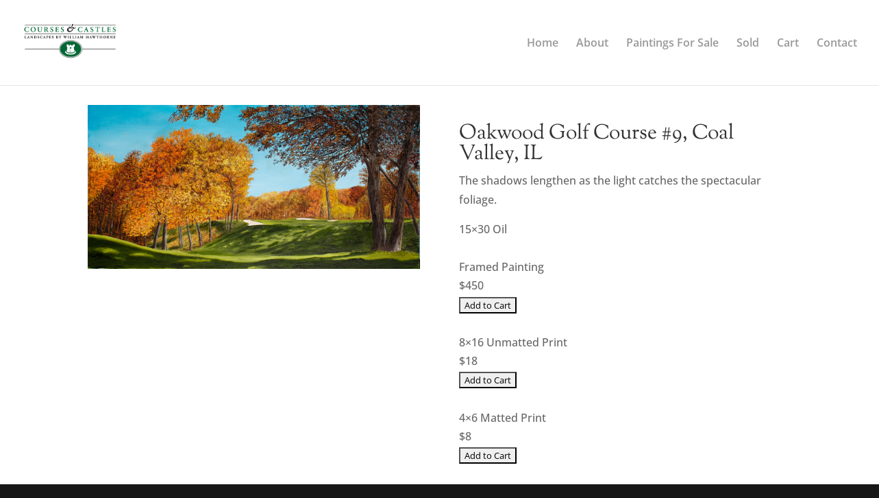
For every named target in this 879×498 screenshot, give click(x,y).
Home (542, 44)
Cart (788, 44)
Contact (837, 44)
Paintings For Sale (672, 44)
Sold (747, 44)
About (592, 44)
